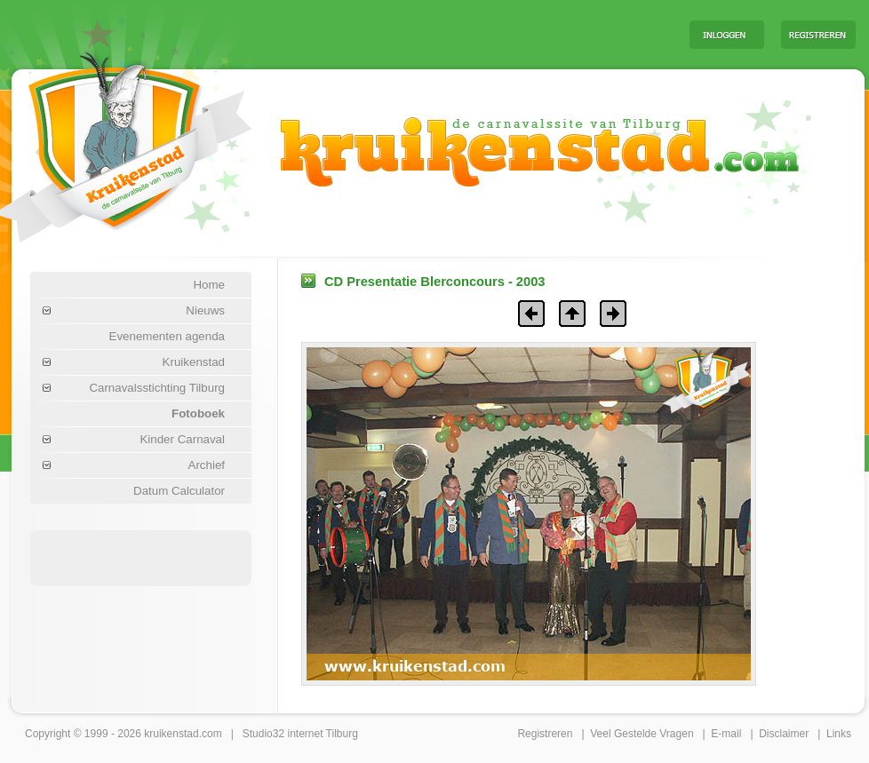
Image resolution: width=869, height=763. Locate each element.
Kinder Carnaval (182, 439)
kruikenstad (171, 733)
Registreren (544, 733)
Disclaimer (784, 733)
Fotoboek (198, 413)
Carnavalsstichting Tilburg (157, 387)
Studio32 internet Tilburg (300, 733)
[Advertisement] (141, 557)
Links (838, 733)
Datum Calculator (179, 490)
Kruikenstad (194, 362)
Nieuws (205, 310)
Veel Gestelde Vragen (641, 733)
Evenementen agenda (167, 336)
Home (209, 284)
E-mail (726, 733)
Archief (206, 465)
